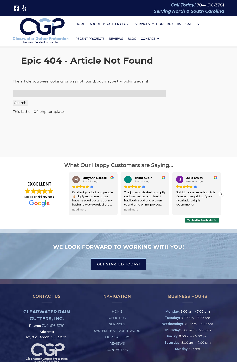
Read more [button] (79, 209)
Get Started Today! (118, 264)
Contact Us (117, 350)
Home (80, 24)
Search (20, 102)
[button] (221, 194)
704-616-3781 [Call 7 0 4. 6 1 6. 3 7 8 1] (53, 325)
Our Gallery (117, 337)
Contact (148, 39)
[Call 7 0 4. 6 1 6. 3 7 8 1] (210, 5)
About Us (117, 318)
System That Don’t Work (117, 331)
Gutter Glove (118, 24)
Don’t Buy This (168, 24)
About (95, 24)
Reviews (116, 39)
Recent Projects (90, 39)
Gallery (192, 24)
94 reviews (46, 197)
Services (142, 24)
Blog (132, 39)
